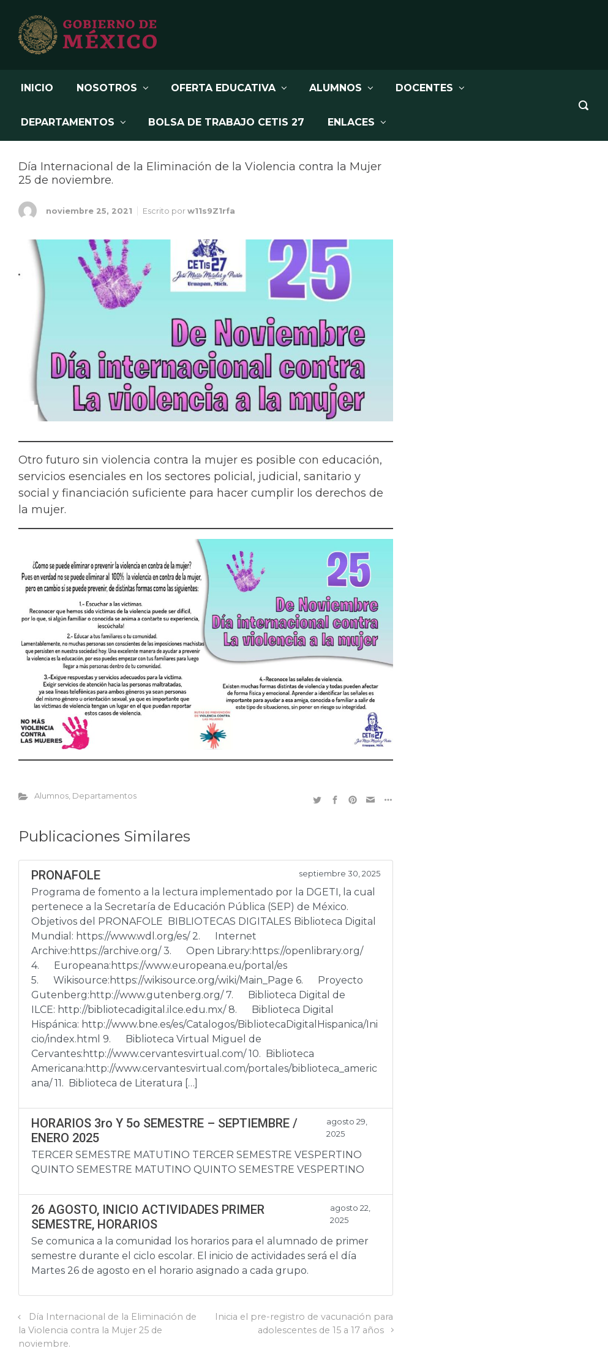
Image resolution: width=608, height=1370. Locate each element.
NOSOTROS (107, 88)
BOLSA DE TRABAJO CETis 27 (226, 122)
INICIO (37, 88)
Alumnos (51, 795)
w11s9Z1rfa (211, 211)
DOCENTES (424, 88)
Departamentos (104, 795)
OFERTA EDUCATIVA (223, 88)
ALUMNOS (335, 88)
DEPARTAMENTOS (67, 122)
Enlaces (351, 122)
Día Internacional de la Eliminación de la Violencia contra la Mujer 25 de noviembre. (107, 1330)
